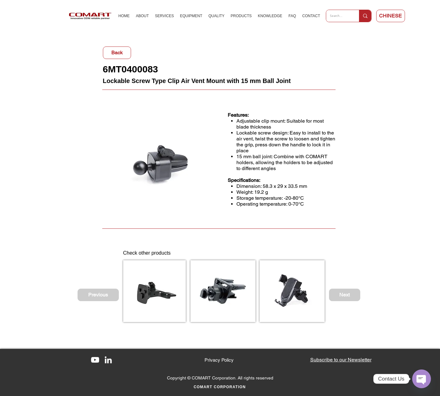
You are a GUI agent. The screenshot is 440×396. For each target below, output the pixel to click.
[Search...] (338, 16)
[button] (341, 360)
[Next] (344, 295)
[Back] (117, 52)
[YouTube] (95, 360)
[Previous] (98, 295)
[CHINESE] (390, 16)
